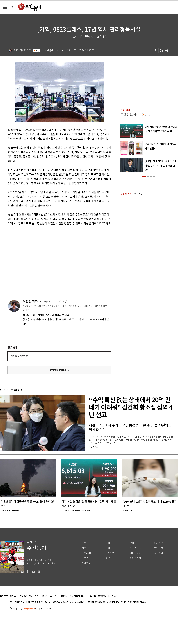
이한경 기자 (30, 301)
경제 (108, 543)
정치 (84, 543)
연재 (132, 543)
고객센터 (54, 596)
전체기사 (86, 563)
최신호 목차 (136, 548)
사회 (84, 548)
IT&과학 (110, 553)
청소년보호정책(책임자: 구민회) (102, 596)
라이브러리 (135, 553)
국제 (108, 548)
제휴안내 (45, 596)
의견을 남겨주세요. (19, 356)
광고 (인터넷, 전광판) (29, 596)
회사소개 (14, 596)
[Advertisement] (28, 262)
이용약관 (64, 596)
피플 (108, 558)
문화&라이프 (88, 553)
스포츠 (85, 558)
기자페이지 (135, 558)
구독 (37, 50)
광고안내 (158, 553)
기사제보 (158, 543)
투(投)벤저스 (129, 114)
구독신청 (158, 548)
